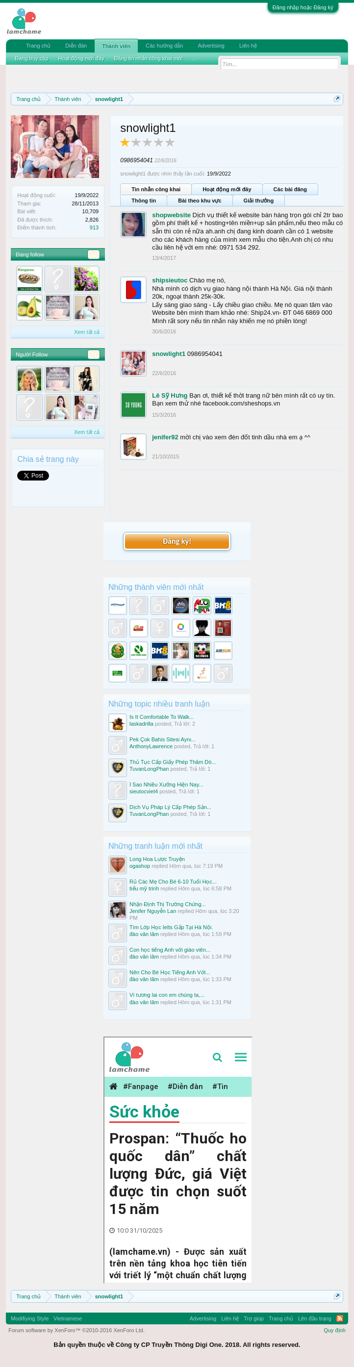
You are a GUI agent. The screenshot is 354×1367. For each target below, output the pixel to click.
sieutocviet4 (143, 791)
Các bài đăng (290, 189)
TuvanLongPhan (149, 769)
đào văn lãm (144, 934)
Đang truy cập (31, 58)
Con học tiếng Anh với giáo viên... (169, 950)
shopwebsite (171, 215)
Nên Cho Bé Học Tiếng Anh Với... (169, 972)
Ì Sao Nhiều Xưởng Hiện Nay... (166, 784)
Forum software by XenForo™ (76, 1330)
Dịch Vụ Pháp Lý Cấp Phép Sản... (170, 807)
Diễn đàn (76, 46)
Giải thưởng (259, 200)
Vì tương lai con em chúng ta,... (166, 995)
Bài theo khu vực (199, 200)
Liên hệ (248, 46)
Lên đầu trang (314, 1318)
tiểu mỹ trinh (144, 888)
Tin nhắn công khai (155, 189)
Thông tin (143, 200)
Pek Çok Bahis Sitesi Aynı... (162, 739)
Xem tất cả (87, 332)
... (195, 58)
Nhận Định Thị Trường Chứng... (167, 904)
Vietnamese (67, 1318)
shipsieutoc (169, 280)
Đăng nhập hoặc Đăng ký (303, 7)
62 (94, 254)
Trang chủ (38, 46)
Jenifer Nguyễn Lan (152, 911)
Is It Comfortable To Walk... (161, 717)
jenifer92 (165, 437)
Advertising (211, 46)
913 (94, 227)
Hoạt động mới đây (226, 189)
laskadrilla (141, 724)
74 (94, 354)
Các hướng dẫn (164, 46)
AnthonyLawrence (151, 746)
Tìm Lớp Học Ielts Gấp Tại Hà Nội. (171, 927)
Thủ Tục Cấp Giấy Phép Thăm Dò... (172, 762)
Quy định (335, 1330)
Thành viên (116, 46)
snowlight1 (168, 353)
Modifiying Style (30, 1318)
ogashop (139, 866)
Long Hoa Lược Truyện (157, 859)
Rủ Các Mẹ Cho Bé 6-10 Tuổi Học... (173, 882)
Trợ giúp (254, 1318)
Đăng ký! (177, 541)
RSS (339, 1318)
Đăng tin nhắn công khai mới (148, 58)
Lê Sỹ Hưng (169, 395)
